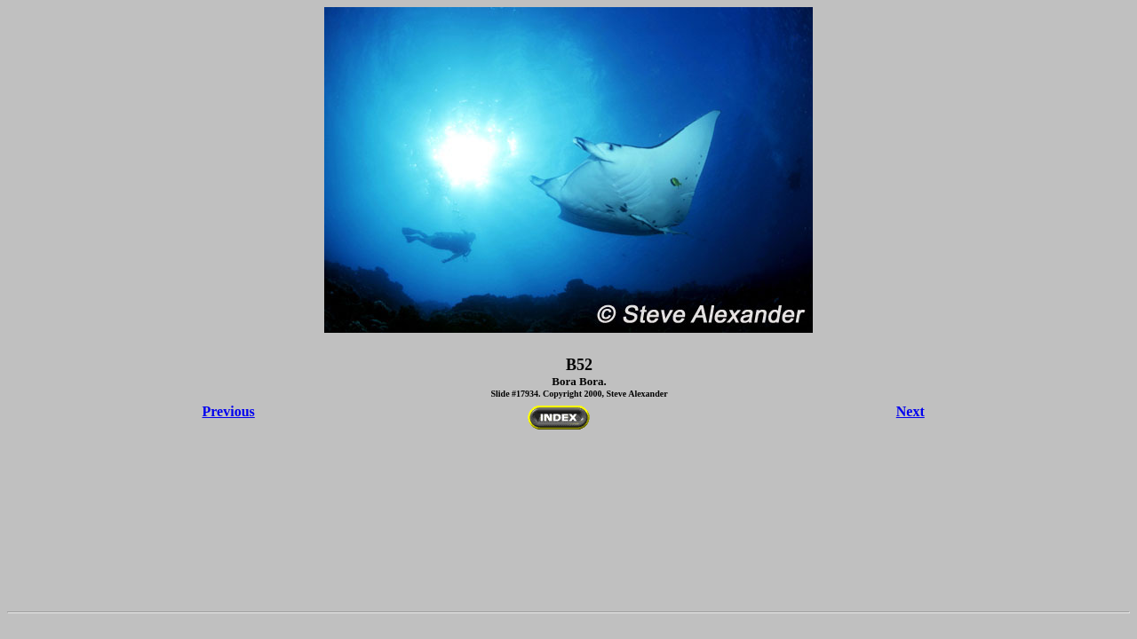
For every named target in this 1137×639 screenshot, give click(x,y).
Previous (229, 411)
